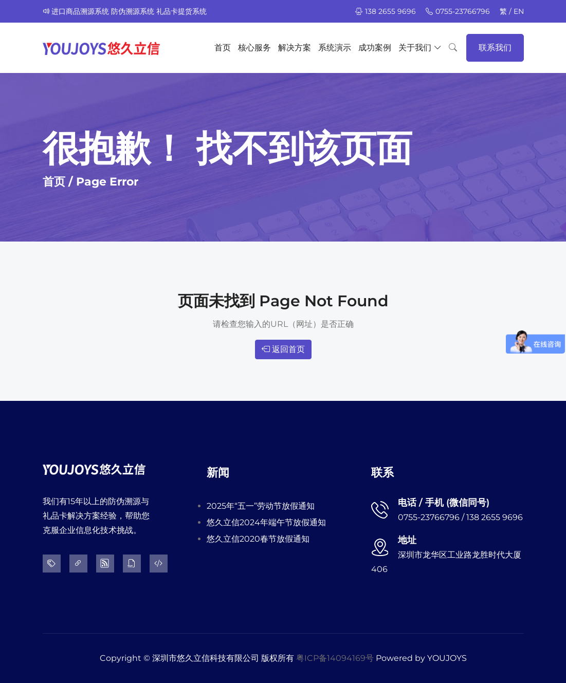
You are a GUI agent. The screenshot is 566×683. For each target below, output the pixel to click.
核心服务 (254, 47)
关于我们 (420, 48)
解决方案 (294, 47)
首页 (222, 47)
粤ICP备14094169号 (335, 658)
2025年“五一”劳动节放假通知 (261, 506)
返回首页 (283, 349)
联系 (382, 472)
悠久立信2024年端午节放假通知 (266, 522)
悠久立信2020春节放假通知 (258, 539)
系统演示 (334, 47)
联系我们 (495, 47)
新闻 (218, 472)
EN (519, 11)
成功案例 (374, 47)
